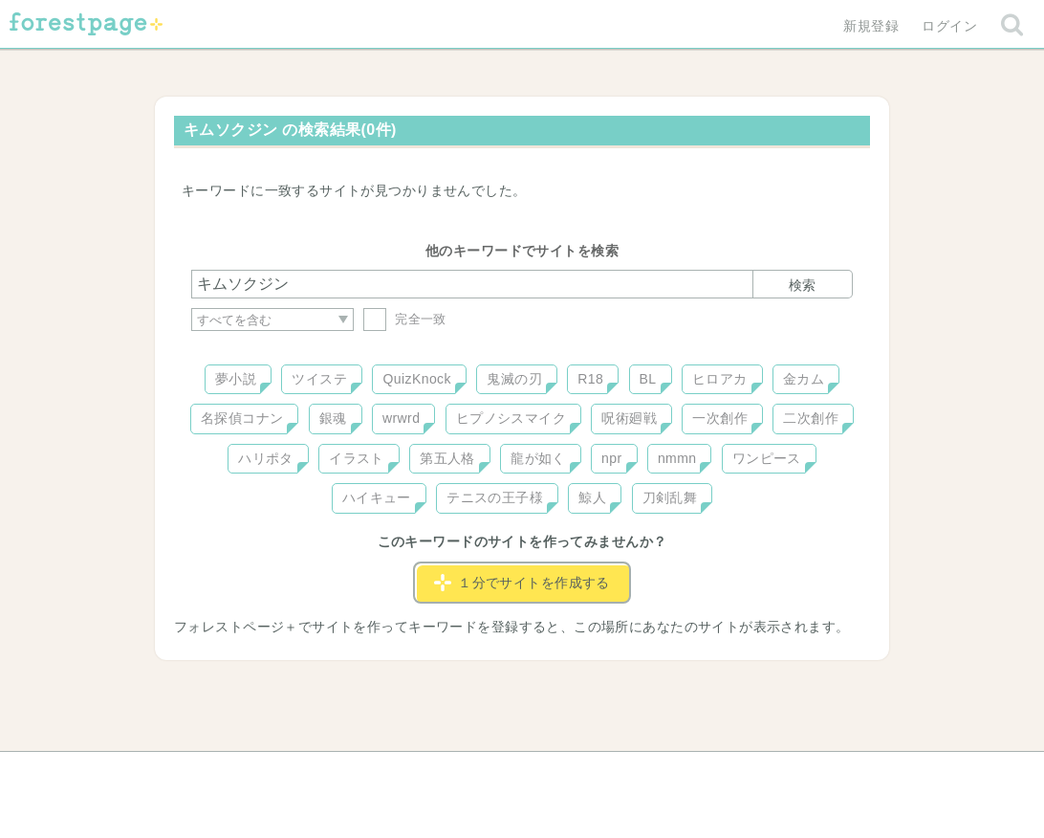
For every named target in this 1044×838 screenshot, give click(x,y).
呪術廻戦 (629, 418)
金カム (803, 378)
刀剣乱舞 (670, 497)
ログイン (949, 25)
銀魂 (333, 418)
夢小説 (235, 378)
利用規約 (495, 773)
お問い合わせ (384, 773)
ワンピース (766, 458)
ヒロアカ (720, 378)
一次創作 (720, 418)
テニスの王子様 (494, 497)
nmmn (677, 458)
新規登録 (871, 25)
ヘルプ (277, 773)
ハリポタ (266, 458)
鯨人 (592, 497)
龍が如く (538, 458)
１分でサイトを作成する (522, 582)
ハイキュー (376, 497)
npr (611, 458)
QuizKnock (416, 378)
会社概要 (596, 773)
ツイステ (319, 378)
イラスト (356, 458)
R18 (590, 378)
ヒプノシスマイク (511, 418)
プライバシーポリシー (728, 773)
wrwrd (401, 418)
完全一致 (404, 319)
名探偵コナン (242, 418)
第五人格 (447, 458)
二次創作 (810, 418)
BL (648, 378)
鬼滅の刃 (514, 378)
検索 (802, 285)
